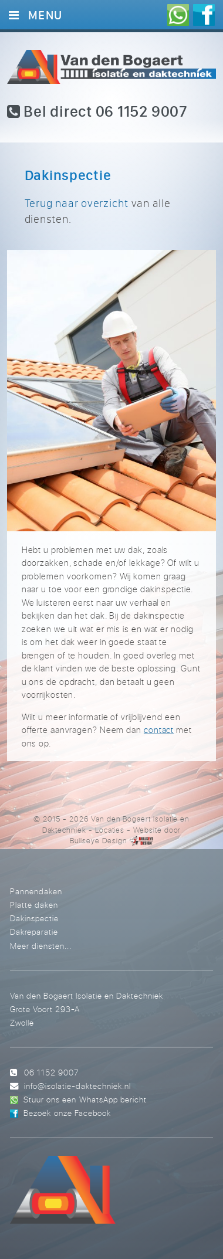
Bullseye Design (98, 840)
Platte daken (34, 904)
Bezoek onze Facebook (66, 1112)
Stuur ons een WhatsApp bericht (84, 1099)
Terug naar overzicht (77, 203)
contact (159, 729)
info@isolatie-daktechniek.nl (77, 1085)
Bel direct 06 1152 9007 (97, 111)
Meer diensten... (41, 945)
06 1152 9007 (51, 1072)
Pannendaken (36, 891)
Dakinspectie (34, 918)
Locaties (110, 829)
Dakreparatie (34, 931)
